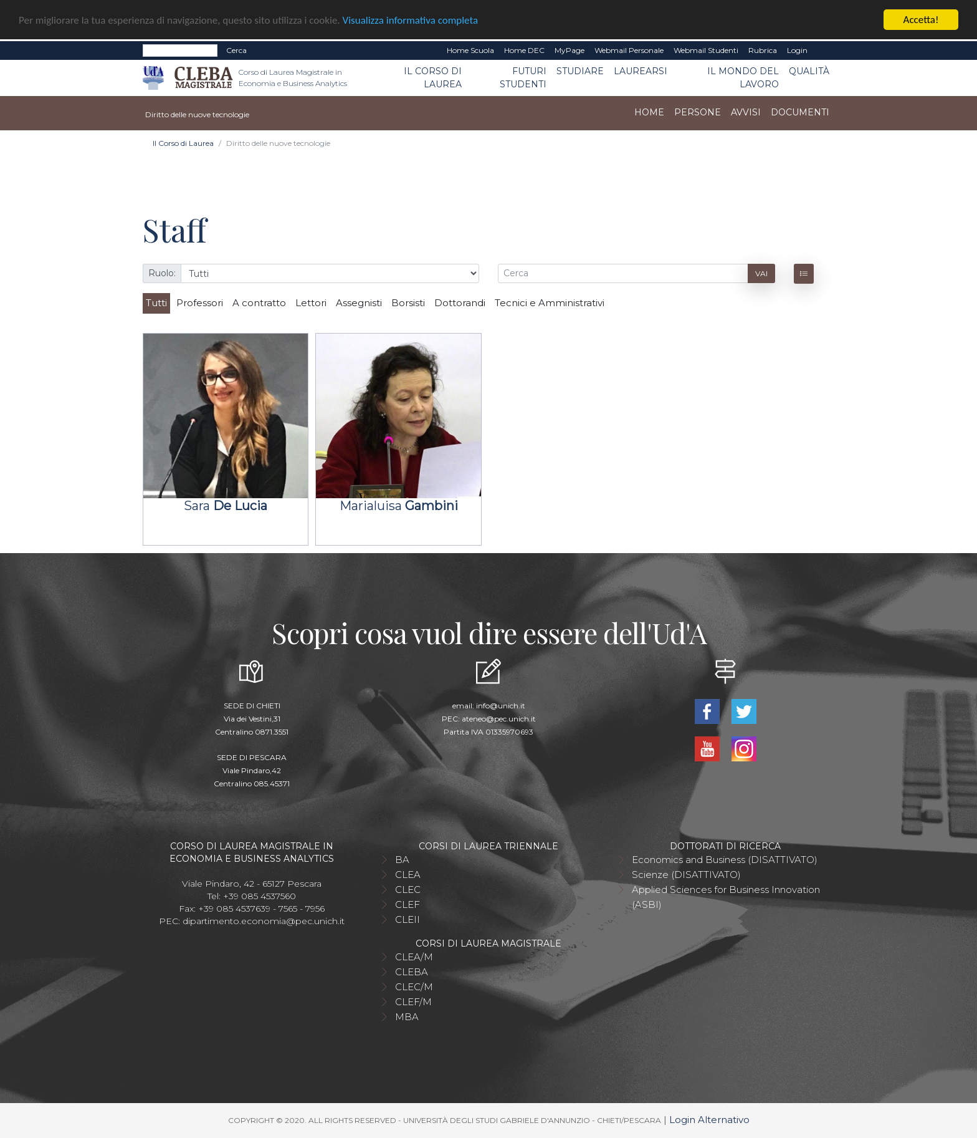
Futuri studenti (523, 77)
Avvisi (746, 112)
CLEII (407, 919)
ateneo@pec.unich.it (499, 718)
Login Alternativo (709, 1120)
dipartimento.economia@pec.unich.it (264, 921)
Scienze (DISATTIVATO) (686, 874)
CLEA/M (414, 957)
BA (402, 860)
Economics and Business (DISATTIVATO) (724, 860)
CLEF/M (413, 1002)
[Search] (180, 50)
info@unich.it (500, 705)
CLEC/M (414, 987)
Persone (697, 112)
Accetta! (921, 19)
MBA (407, 1017)
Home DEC (524, 50)
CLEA (408, 874)
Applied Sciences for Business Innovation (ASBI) (726, 897)
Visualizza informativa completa (411, 19)
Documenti (800, 112)
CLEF (407, 904)
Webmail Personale (629, 50)
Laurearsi (640, 71)
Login (797, 50)
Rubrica (762, 50)
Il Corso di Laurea (433, 77)
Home (649, 112)
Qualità (809, 71)
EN (823, 50)
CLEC (408, 889)
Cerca (236, 50)
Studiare (580, 71)
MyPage (569, 50)
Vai (761, 272)
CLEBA (411, 972)
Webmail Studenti (706, 50)
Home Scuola (470, 50)
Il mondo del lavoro (743, 77)
